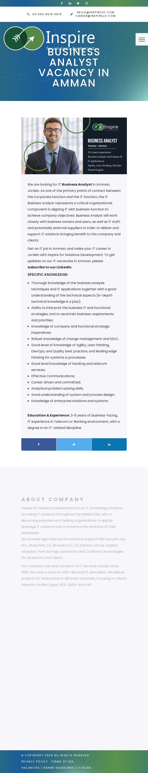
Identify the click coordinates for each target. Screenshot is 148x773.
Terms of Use (62, 761)
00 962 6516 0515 (47, 14)
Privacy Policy (34, 761)
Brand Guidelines (59, 767)
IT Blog (84, 767)
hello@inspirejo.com (96, 12)
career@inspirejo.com (96, 16)
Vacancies (30, 767)
